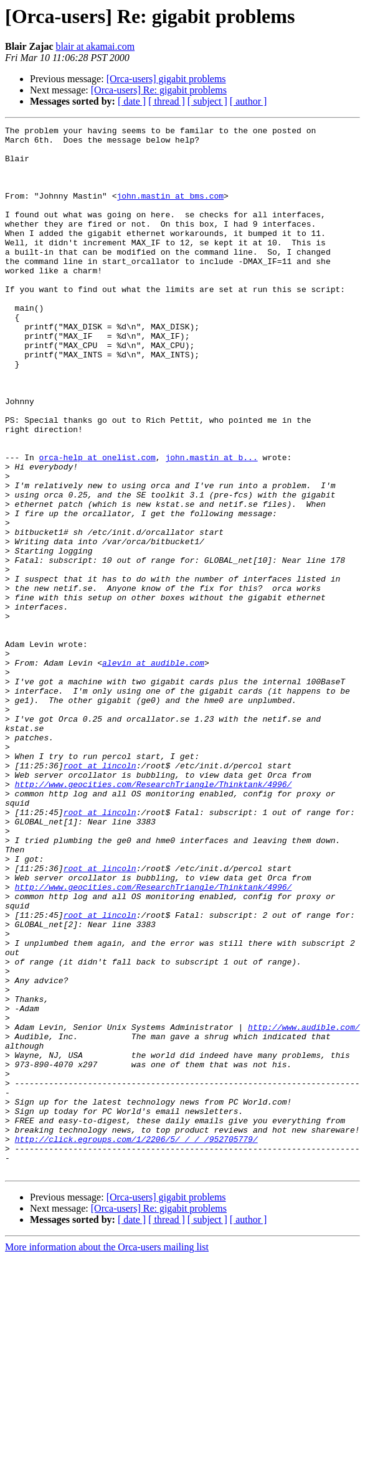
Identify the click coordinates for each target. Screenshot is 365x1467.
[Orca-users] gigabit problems (166, 78)
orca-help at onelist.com (97, 524)
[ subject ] (207, 101)
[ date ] (132, 101)
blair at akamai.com (95, 46)
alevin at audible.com (153, 770)
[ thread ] (166, 101)
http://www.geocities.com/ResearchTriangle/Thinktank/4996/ (153, 916)
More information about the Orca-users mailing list (107, 1456)
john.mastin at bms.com (170, 210)
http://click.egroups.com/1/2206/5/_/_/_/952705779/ (136, 1342)
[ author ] (248, 101)
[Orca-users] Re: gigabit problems (159, 90)
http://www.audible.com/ (303, 1208)
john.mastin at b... (211, 524)
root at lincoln (100, 894)
